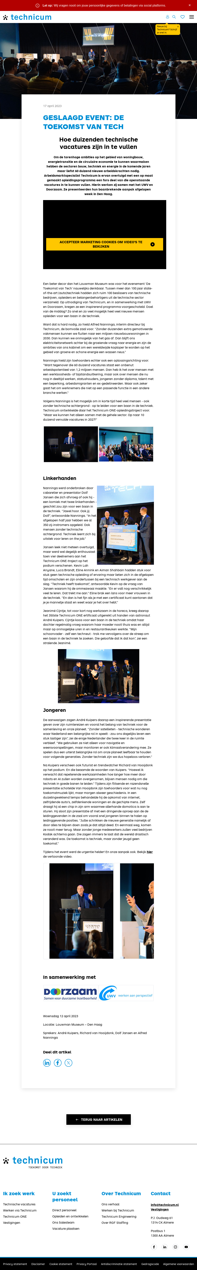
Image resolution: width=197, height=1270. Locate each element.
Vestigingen (11, 1223)
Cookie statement (60, 1264)
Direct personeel (64, 1210)
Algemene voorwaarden (178, 1264)
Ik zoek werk (19, 1193)
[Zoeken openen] (174, 17)
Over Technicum (121, 1193)
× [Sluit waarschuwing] (190, 4)
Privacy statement (15, 1264)
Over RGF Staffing (115, 1223)
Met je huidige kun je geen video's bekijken (104, 234)
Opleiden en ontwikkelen (70, 1216)
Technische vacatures (19, 1204)
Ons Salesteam (63, 1222)
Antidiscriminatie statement (119, 1264)
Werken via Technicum (20, 1210)
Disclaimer (38, 1264)
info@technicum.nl (165, 1205)
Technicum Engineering (119, 1216)
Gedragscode (150, 1264)
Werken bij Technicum (118, 1210)
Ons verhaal (110, 1204)
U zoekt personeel (65, 1196)
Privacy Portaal (87, 1264)
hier (150, 852)
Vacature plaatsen (65, 1228)
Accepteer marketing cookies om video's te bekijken (107, 244)
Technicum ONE (15, 1216)
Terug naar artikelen (98, 1119)
